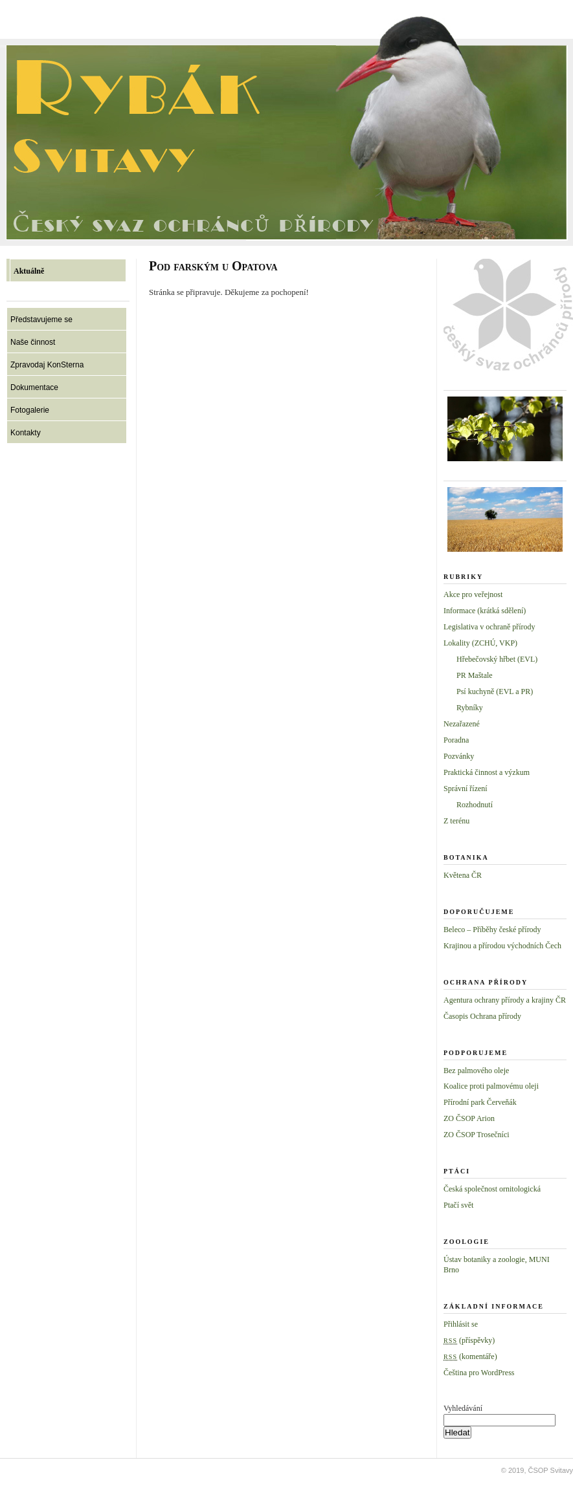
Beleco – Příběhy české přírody (492, 929)
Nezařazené (462, 723)
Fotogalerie (29, 410)
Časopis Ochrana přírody (482, 1016)
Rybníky (469, 707)
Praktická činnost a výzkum (487, 772)
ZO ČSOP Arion (469, 1118)
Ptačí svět (458, 1205)
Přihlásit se (461, 1324)
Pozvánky (459, 756)
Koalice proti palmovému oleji (491, 1086)
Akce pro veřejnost (473, 594)
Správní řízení (466, 788)
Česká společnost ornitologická (492, 1188)
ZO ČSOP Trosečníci (477, 1134)
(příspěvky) (469, 1340)
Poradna (456, 740)
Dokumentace (34, 387)
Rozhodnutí (474, 804)
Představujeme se (41, 319)
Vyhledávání (463, 1408)
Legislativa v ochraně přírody (489, 626)
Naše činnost (32, 342)
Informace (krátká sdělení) (485, 610)
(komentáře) (470, 1356)
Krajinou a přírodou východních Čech (502, 945)
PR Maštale (474, 675)
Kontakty (25, 432)
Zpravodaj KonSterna (47, 364)
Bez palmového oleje (476, 1070)
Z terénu (456, 820)
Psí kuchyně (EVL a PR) (494, 691)
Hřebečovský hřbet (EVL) (496, 659)
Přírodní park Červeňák (480, 1102)
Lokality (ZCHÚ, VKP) (480, 643)
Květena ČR (463, 875)
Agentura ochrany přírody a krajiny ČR (505, 1000)
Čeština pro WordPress (479, 1372)
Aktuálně (29, 271)
